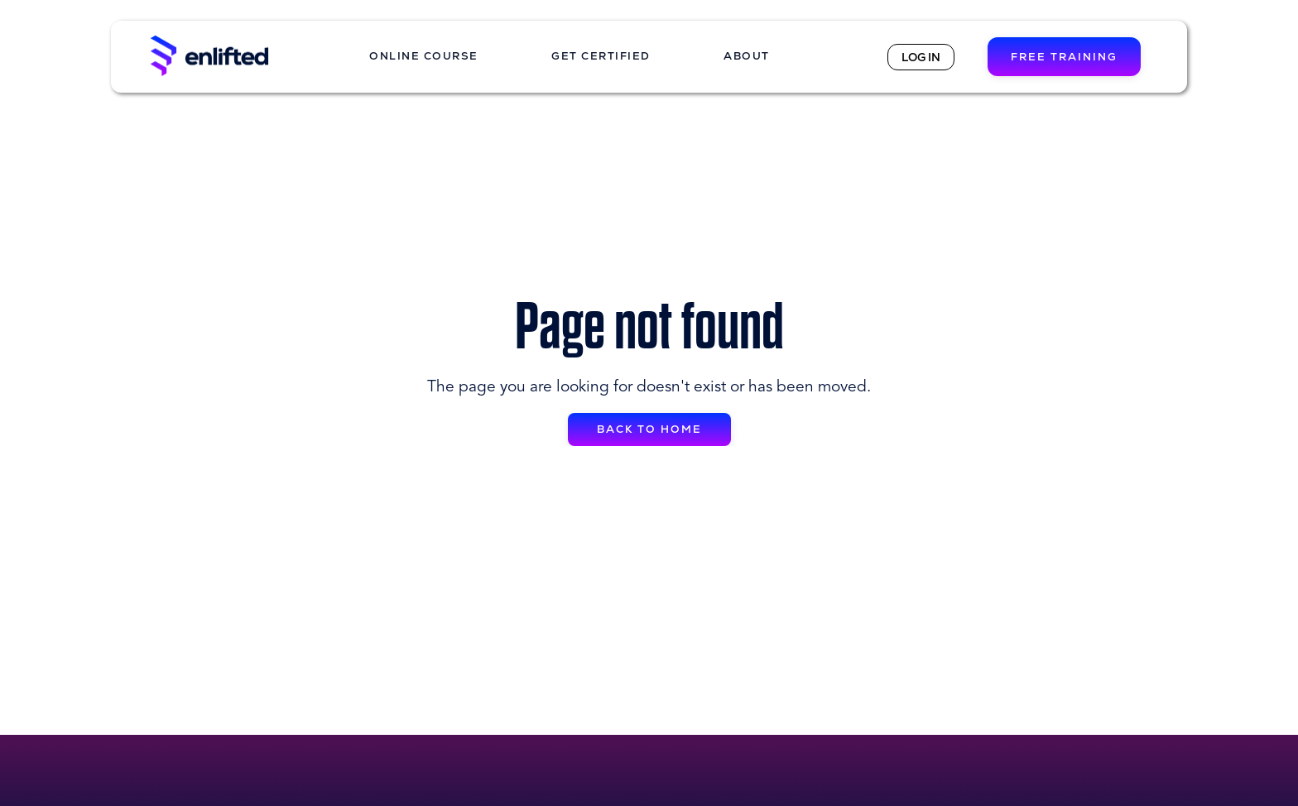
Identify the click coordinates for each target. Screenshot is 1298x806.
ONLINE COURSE (423, 56)
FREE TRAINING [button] (1064, 57)
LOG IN (920, 57)
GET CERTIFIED (601, 56)
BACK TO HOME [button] (649, 429)
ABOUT (747, 56)
